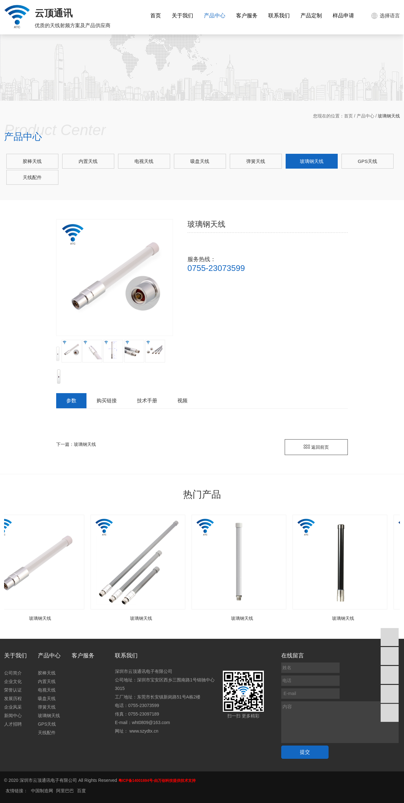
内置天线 (88, 161)
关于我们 (182, 16)
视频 (182, 400)
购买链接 (107, 400)
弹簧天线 (255, 161)
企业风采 (13, 707)
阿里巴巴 (65, 790)
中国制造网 (42, 790)
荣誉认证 (13, 689)
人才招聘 (13, 724)
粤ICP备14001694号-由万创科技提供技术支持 (157, 780)
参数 (71, 400)
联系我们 (279, 16)
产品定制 (311, 16)
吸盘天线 (199, 161)
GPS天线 (367, 161)
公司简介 (13, 672)
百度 (81, 790)
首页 (155, 16)
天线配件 (32, 177)
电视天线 (143, 161)
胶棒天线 (32, 161)
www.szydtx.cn (143, 731)
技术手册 (147, 400)
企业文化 (13, 681)
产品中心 (214, 16)
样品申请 (343, 16)
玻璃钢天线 (312, 161)
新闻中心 (13, 715)
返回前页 (316, 447)
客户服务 (247, 16)
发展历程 (13, 698)
